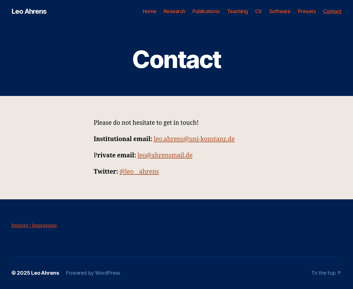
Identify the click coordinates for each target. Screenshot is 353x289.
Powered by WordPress (93, 273)
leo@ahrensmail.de (164, 155)
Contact (332, 11)
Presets (307, 11)
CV (258, 11)
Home (150, 11)
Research (174, 11)
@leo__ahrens (139, 172)
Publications (206, 11)
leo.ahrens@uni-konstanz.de (194, 139)
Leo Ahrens (29, 11)
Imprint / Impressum (34, 225)
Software (280, 11)
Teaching (237, 11)
